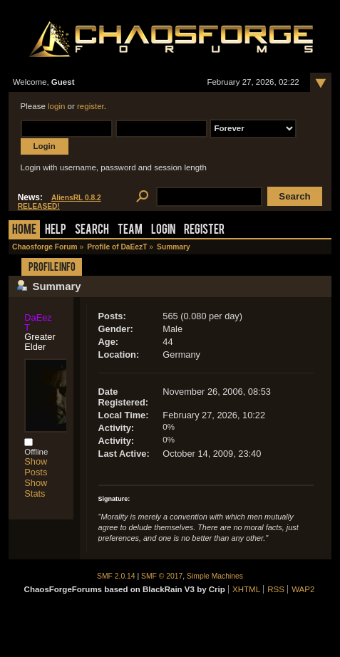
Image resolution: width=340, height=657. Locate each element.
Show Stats (35, 488)
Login (163, 230)
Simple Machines (215, 576)
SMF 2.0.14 (116, 576)
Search (92, 230)
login (56, 106)
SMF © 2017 (161, 576)
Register (204, 230)
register (90, 106)
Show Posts (35, 466)
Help (55, 230)
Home (24, 230)
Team (130, 230)
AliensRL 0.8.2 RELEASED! (59, 202)
